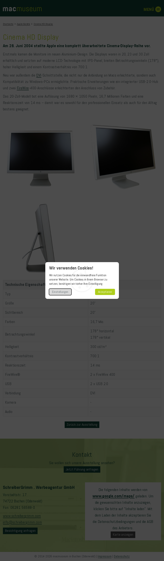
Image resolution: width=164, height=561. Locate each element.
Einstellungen (60, 292)
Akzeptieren (105, 292)
